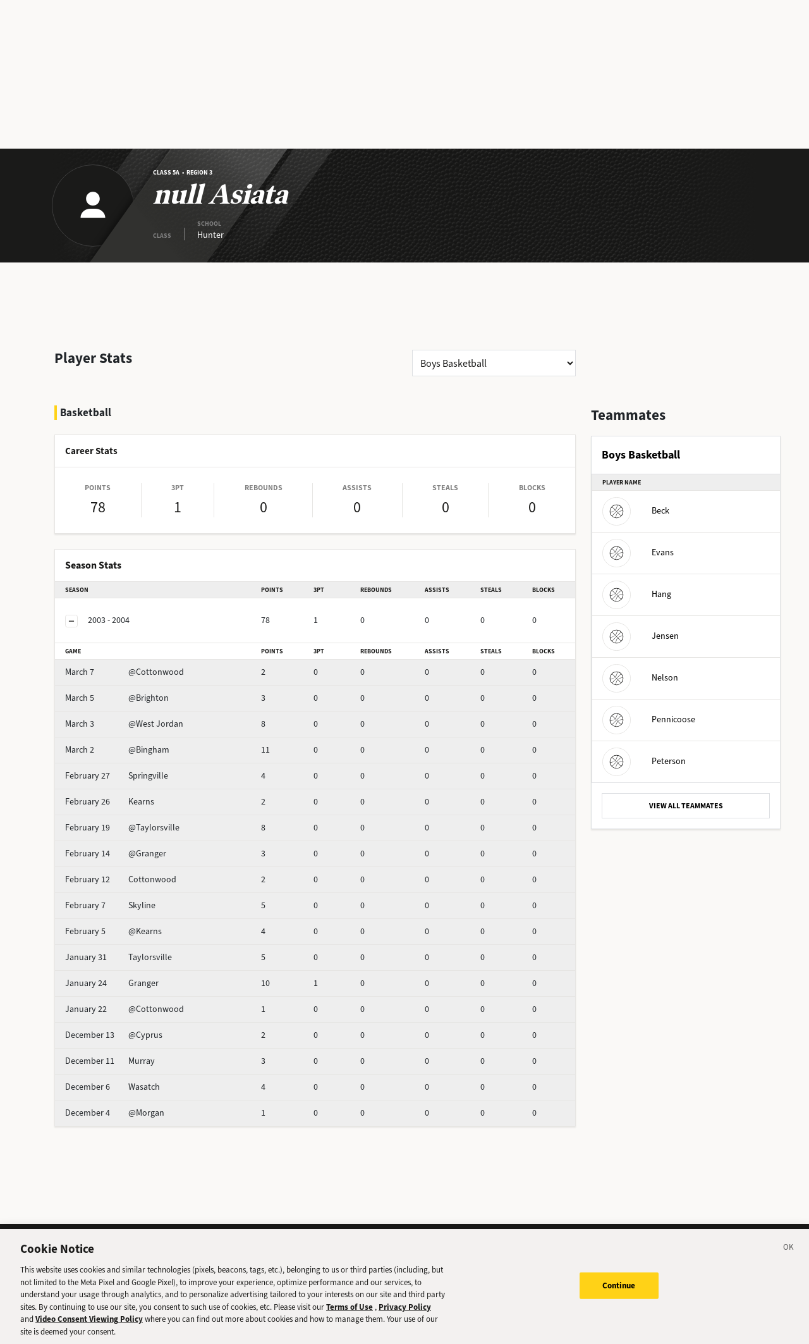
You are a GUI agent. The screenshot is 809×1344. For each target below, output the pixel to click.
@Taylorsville (122, 828)
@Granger (115, 854)
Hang (636, 594)
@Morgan (114, 1113)
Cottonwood (120, 879)
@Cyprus (113, 1035)
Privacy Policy (405, 1317)
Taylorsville (118, 957)
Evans (638, 552)
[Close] (789, 1260)
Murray (110, 1061)
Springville (116, 776)
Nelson (640, 678)
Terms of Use (349, 1317)
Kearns (109, 802)
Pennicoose (648, 719)
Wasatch (112, 1087)
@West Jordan (124, 724)
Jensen (640, 636)
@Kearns (113, 931)
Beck (635, 511)
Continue (619, 1296)
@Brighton (117, 698)
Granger (112, 983)
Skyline (110, 905)
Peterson (644, 761)
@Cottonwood (124, 672)
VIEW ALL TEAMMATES (686, 806)
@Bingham (117, 750)
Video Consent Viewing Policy (89, 1329)
